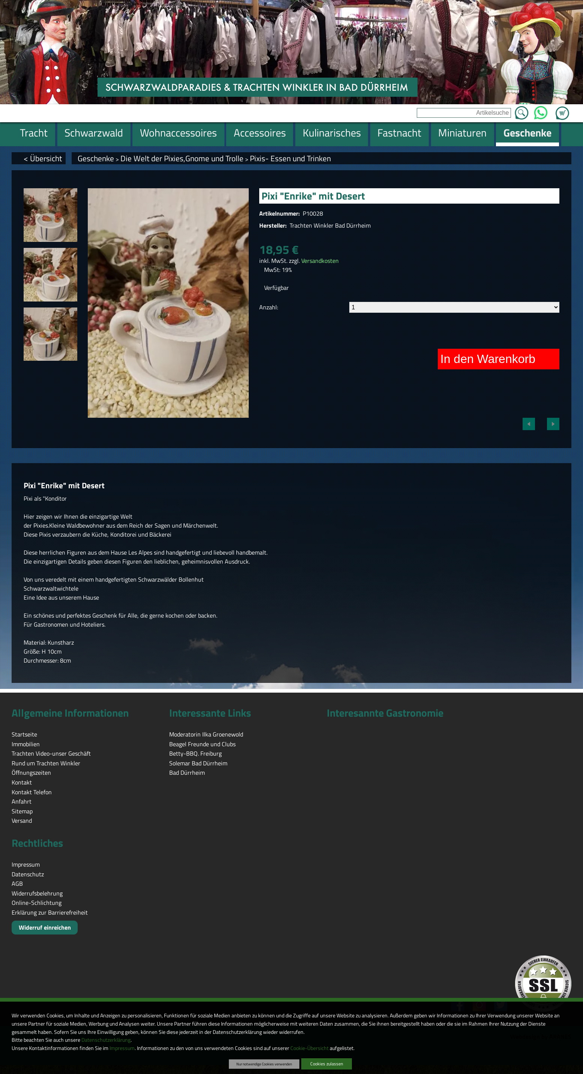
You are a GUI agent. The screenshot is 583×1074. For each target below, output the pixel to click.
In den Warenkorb (487, 359)
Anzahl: (268, 307)
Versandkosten (320, 260)
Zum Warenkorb (562, 108)
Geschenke (96, 158)
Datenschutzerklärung (106, 1040)
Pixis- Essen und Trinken (290, 158)
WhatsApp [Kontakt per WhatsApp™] (540, 110)
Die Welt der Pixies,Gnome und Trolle (181, 158)
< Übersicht (43, 158)
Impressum (122, 1048)
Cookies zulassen (326, 1063)
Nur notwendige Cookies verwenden (264, 1064)
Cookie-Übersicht (309, 1048)
